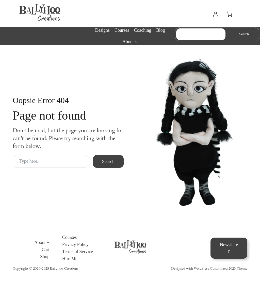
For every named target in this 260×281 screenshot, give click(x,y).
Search (244, 34)
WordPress (201, 268)
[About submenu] (136, 41)
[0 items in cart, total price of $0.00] (229, 14)
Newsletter (229, 248)
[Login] (215, 14)
